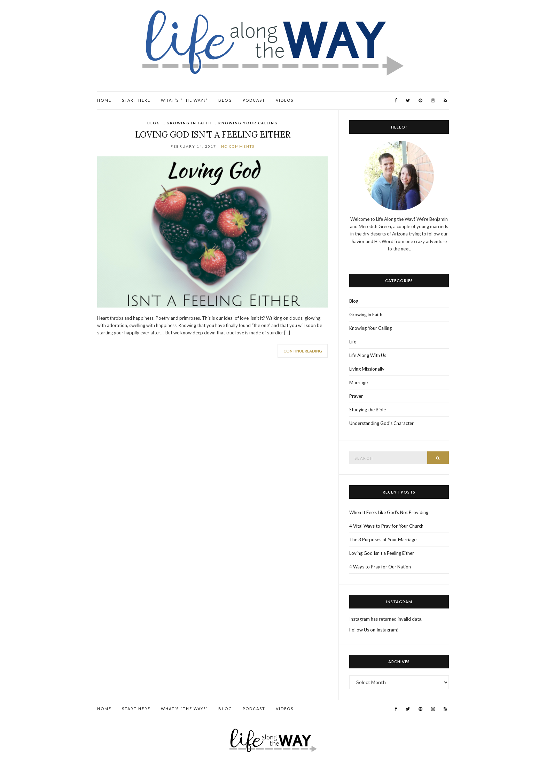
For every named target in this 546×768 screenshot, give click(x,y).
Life (352, 341)
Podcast (254, 100)
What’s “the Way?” (184, 100)
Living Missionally (366, 369)
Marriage (358, 382)
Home (104, 100)
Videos (285, 100)
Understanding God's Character (381, 423)
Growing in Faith (189, 123)
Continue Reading (302, 351)
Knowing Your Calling (248, 123)
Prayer (356, 396)
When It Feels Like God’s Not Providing (388, 512)
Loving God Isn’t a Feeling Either (212, 134)
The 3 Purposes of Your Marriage (382, 539)
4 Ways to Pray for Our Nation (380, 566)
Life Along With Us (367, 355)
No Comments (238, 146)
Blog (225, 100)
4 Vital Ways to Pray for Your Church (386, 526)
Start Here (136, 100)
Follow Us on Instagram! (374, 630)
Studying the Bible (367, 409)
